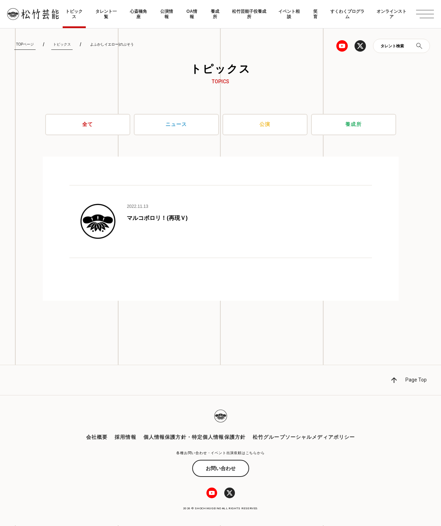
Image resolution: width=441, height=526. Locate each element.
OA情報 (192, 14)
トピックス (74, 14)
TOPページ (25, 44)
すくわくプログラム (347, 14)
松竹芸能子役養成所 (249, 14)
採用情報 (125, 437)
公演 (264, 124)
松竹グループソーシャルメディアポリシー (304, 437)
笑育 (315, 14)
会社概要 (96, 437)
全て (87, 124)
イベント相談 (289, 14)
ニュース (176, 124)
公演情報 (166, 14)
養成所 (215, 14)
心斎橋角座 (138, 14)
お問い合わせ (221, 469)
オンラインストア (391, 14)
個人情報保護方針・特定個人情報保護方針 (194, 437)
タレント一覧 (106, 14)
